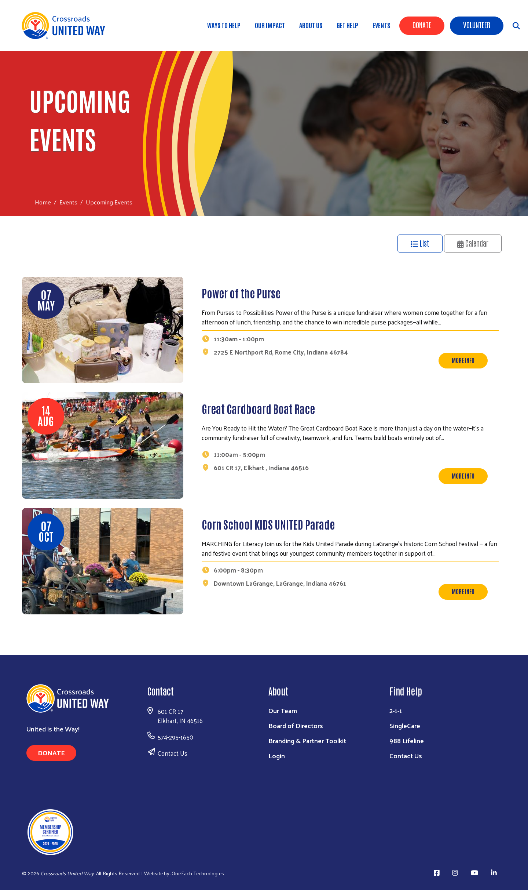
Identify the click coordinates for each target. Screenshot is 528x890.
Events (381, 25)
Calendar (473, 243)
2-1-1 (395, 710)
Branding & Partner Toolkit (307, 740)
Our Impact (270, 25)
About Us (310, 25)
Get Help (347, 25)
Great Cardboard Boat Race (258, 408)
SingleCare (404, 725)
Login (276, 755)
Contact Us (172, 753)
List (420, 243)
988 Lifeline (406, 740)
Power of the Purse (241, 293)
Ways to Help (224, 25)
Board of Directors (295, 725)
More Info (463, 360)
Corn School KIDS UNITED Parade (268, 524)
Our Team (282, 710)
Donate (421, 24)
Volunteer (476, 24)
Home (43, 202)
